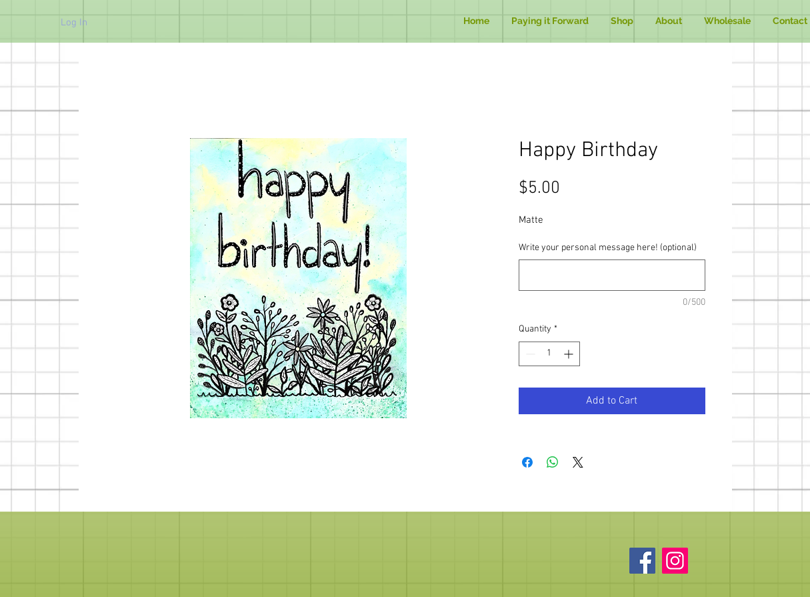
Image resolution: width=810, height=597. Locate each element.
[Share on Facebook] (527, 462)
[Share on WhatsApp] (553, 462)
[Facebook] (642, 561)
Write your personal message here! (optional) (608, 247)
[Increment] (569, 354)
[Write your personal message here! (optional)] (612, 275)
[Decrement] (529, 354)
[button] (622, 21)
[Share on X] (578, 462)
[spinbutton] (549, 354)
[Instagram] (675, 561)
